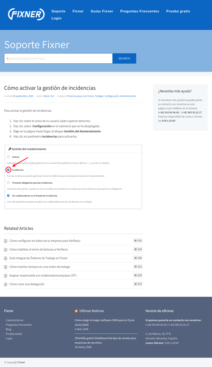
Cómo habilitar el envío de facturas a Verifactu (38, 249)
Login (57, 18)
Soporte (58, 11)
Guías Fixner (102, 11)
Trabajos (99, 95)
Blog (8, 329)
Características (14, 320)
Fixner (78, 11)
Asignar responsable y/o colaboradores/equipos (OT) (43, 275)
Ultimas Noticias (92, 311)
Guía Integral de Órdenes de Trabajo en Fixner (38, 258)
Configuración (112, 95)
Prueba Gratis (14, 334)
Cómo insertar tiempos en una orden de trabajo (39, 267)
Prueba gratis (178, 11)
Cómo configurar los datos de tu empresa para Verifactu (44, 241)
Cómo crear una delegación (27, 284)
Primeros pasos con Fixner (80, 95)
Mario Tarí (49, 95)
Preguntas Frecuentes (139, 11)
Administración (128, 95)
